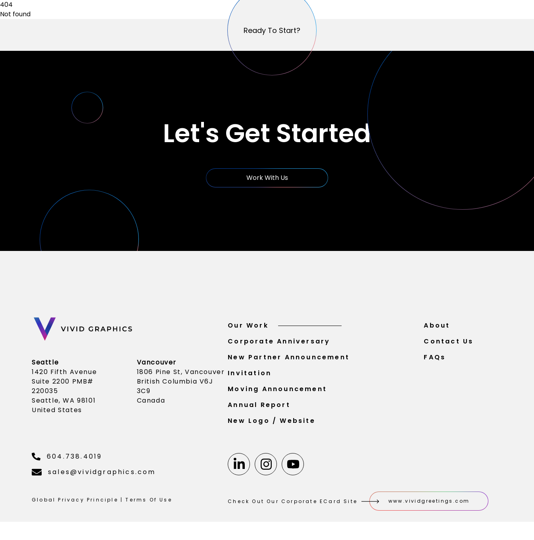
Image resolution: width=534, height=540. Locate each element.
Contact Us (448, 345)
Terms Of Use (148, 503)
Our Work (285, 329)
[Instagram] (266, 468)
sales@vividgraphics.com (94, 475)
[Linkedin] (239, 468)
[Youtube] (293, 468)
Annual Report (259, 408)
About (437, 329)
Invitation (249, 377)
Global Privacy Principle (75, 503)
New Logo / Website (271, 424)
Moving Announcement (277, 392)
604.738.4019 (67, 460)
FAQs (435, 361)
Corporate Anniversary (279, 345)
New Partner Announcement (289, 361)
